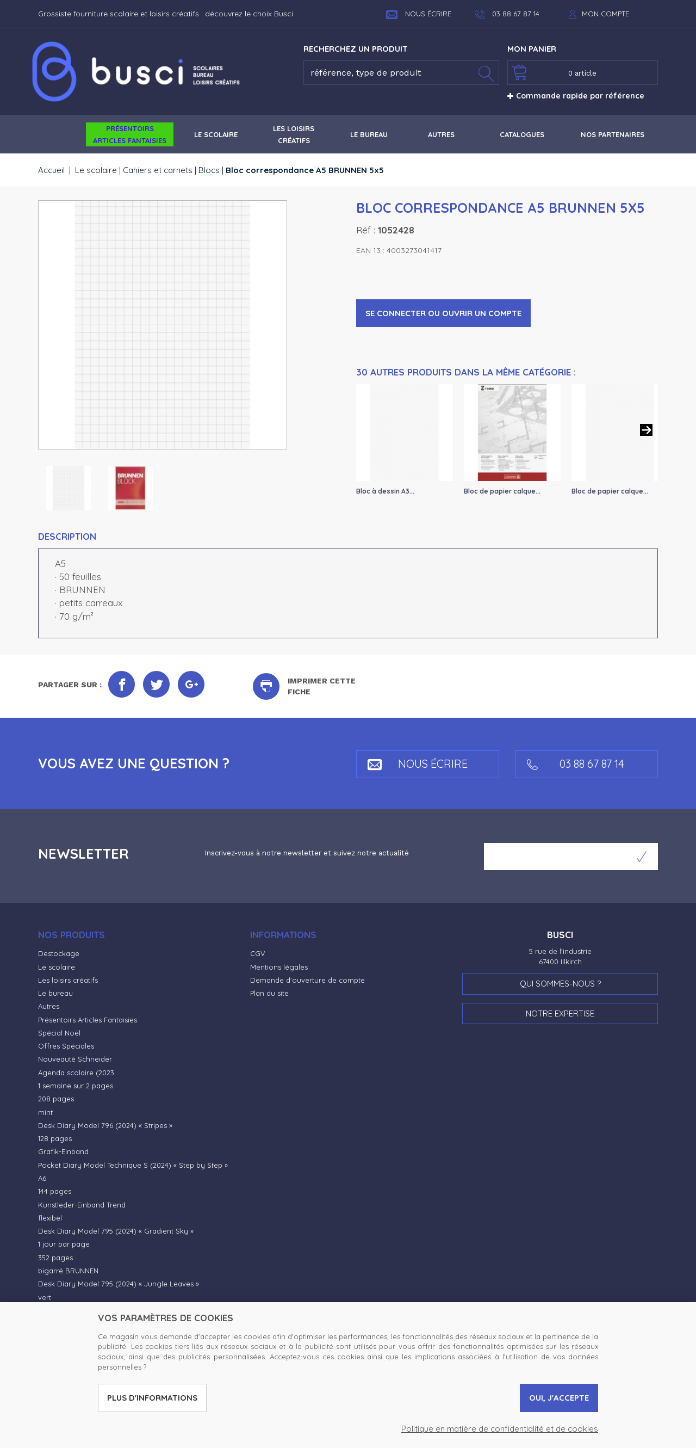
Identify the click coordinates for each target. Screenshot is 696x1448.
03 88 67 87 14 (575, 764)
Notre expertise (560, 1013)
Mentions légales (279, 967)
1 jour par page (64, 1244)
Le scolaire (96, 170)
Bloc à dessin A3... (385, 491)
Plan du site (269, 993)
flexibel (50, 1217)
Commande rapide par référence (575, 96)
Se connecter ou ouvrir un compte (443, 313)
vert (44, 1297)
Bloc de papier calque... (502, 491)
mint (45, 1112)
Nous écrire (418, 13)
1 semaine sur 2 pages (75, 1085)
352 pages (55, 1257)
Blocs (209, 170)
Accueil (51, 170)
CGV (257, 953)
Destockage (58, 953)
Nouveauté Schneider (75, 1059)
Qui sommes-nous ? (560, 983)
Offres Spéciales (66, 1046)
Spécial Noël (59, 1032)
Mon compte (605, 13)
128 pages (55, 1138)
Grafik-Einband (63, 1151)
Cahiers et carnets (157, 170)
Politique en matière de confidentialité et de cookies (499, 1429)
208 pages (56, 1098)
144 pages (54, 1191)
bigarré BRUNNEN (68, 1270)
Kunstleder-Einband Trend (82, 1204)
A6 (42, 1178)
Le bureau (55, 993)
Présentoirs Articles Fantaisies (87, 1019)
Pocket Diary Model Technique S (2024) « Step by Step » (133, 1165)
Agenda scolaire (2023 (76, 1072)
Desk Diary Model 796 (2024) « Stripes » (105, 1125)
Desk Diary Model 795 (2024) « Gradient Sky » (116, 1231)
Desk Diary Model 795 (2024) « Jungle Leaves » (118, 1283)
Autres (48, 1006)
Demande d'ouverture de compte (307, 980)
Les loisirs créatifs (68, 980)
